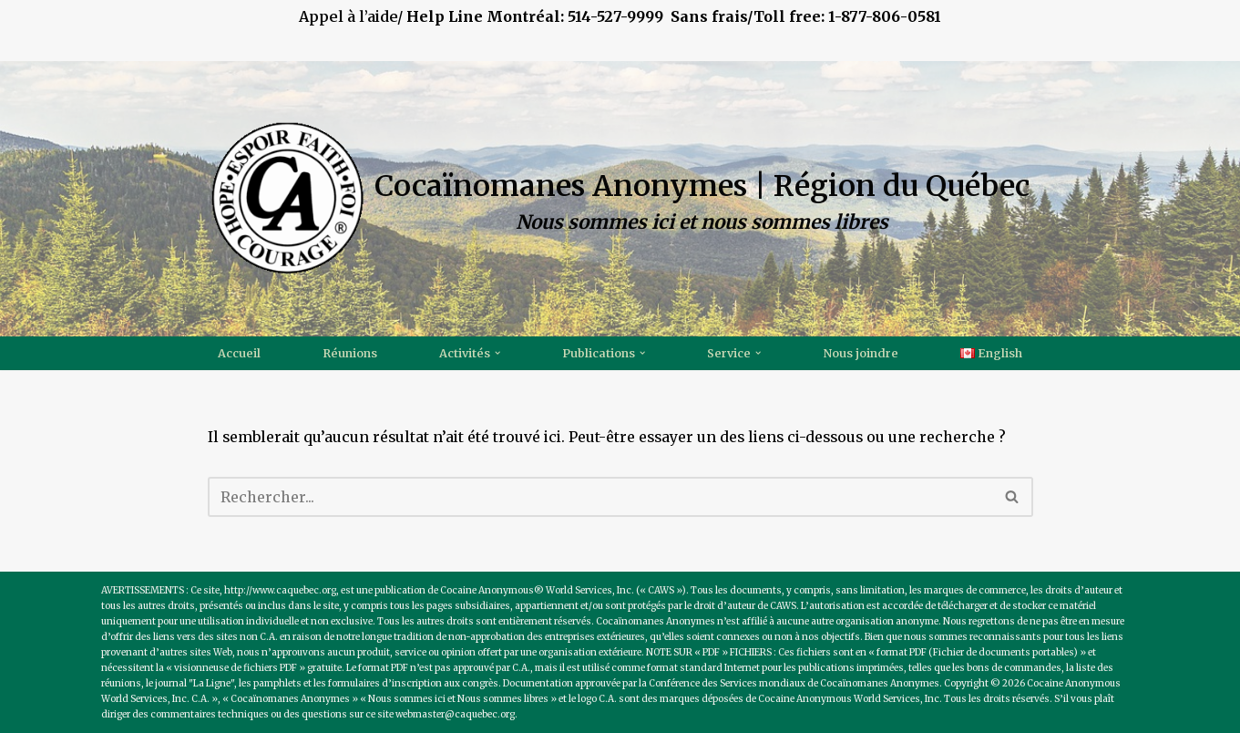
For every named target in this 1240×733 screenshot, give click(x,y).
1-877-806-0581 (884, 16)
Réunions (350, 353)
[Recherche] (600, 497)
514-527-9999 (658, 16)
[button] (497, 353)
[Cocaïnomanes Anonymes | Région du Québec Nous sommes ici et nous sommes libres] (620, 198)
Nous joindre (861, 353)
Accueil (239, 353)
